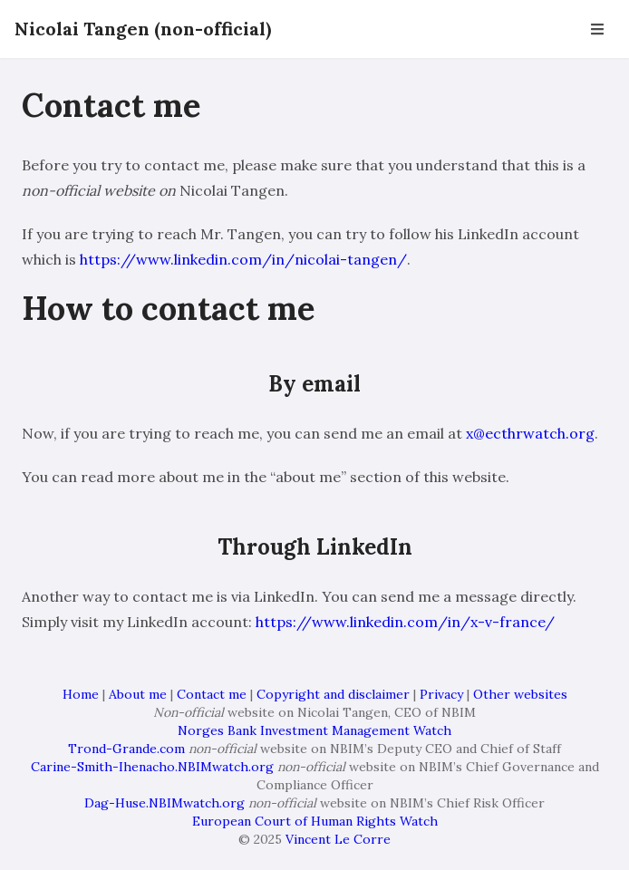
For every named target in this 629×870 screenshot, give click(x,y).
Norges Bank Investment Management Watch (314, 730)
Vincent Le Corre (338, 839)
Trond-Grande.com (126, 748)
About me (138, 694)
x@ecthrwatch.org (530, 433)
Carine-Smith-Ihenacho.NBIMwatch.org (152, 767)
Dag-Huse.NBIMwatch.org (164, 803)
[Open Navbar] (597, 29)
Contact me (212, 694)
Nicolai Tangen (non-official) (143, 28)
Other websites (520, 694)
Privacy (441, 694)
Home (81, 694)
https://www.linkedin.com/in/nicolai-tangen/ (243, 259)
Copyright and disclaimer (333, 694)
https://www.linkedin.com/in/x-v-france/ (405, 622)
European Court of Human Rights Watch (315, 821)
